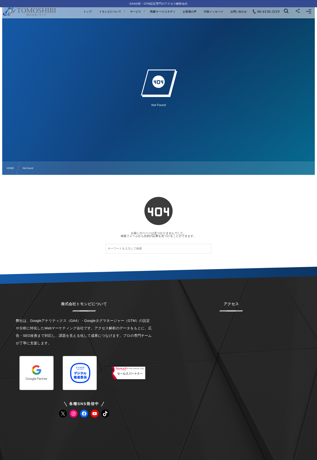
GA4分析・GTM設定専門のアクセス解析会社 (158, 3)
